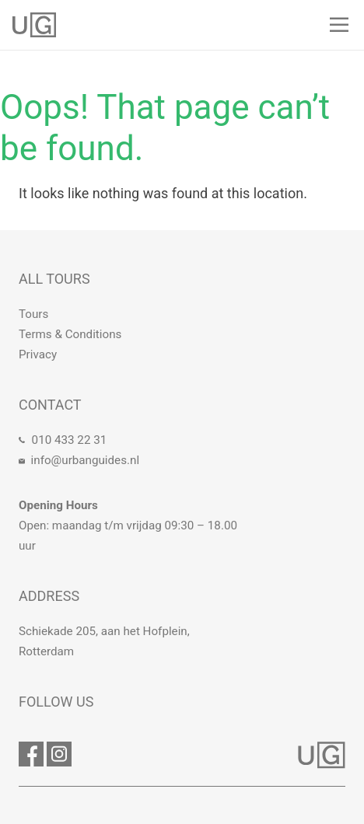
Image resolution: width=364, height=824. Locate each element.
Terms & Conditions (70, 334)
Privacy (38, 354)
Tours (33, 314)
